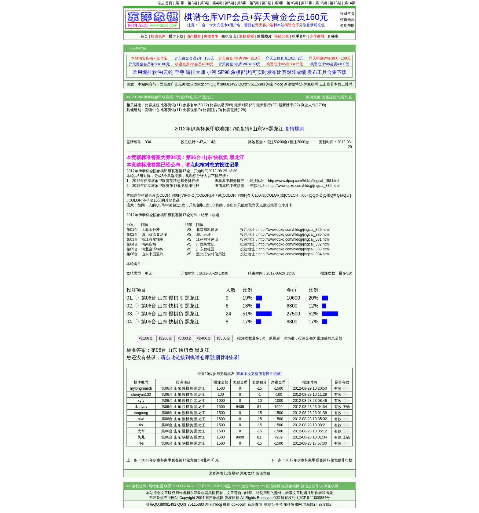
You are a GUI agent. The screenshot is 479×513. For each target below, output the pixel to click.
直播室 (332, 36)
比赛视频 (190, 110)
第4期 (217, 3)
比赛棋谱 (217, 105)
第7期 (254, 3)
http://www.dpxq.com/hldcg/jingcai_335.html (304, 186)
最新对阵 (241, 105)
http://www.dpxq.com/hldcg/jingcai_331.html (294, 239)
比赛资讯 (167, 105)
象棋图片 (264, 36)
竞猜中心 (152, 110)
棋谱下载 (176, 36)
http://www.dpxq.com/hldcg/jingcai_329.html (294, 229)
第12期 (321, 3)
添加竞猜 (247, 473)
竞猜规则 (294, 128)
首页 (144, 36)
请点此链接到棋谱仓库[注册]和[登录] (200, 357)
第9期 (279, 3)
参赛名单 (190, 105)
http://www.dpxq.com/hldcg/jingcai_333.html (294, 249)
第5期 (229, 3)
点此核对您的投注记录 (214, 164)
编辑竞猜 (313, 97)
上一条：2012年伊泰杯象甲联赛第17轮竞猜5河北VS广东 (172, 460)
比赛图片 (210, 110)
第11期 (306, 3)
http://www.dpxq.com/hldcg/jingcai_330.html (294, 234)
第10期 (292, 3)
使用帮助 (347, 26)
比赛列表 (344, 97)
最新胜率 (286, 105)
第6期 (242, 3)
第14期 (350, 3)
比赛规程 (329, 97)
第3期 (205, 3)
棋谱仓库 (347, 19)
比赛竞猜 (230, 110)
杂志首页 (165, 3)
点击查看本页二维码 (335, 84)
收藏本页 (347, 13)
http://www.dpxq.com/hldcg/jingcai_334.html (294, 254)
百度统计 (326, 504)
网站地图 (155, 486)
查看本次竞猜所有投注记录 (258, 374)
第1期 (180, 3)
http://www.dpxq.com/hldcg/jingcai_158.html (303, 181)
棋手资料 (299, 36)
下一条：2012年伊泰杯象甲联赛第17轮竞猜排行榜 (312, 460)
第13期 (335, 3)
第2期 (192, 3)
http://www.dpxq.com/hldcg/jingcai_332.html (294, 244)
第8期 (266, 3)
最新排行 (263, 105)
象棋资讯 (228, 36)
